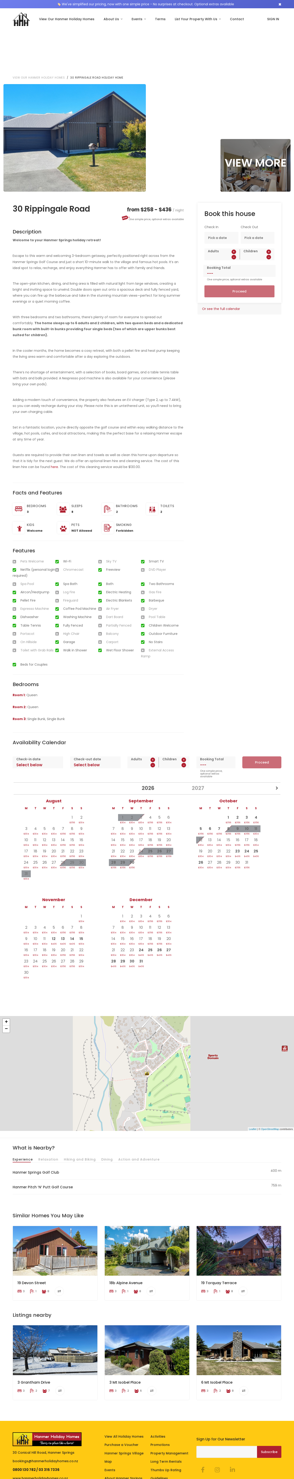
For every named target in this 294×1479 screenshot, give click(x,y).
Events (137, 19)
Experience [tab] (23, 1113)
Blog (154, 1441)
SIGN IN (273, 19)
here (54, 421)
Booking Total (219, 222)
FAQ (108, 1449)
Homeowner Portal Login (128, 1474)
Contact (237, 19)
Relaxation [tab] (48, 1113)
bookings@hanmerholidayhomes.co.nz (45, 1415)
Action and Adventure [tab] (139, 1113)
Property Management (169, 1407)
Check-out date (87, 713)
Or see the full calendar (221, 263)
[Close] (279, 4)
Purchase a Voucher (122, 1399)
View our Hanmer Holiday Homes (39, 32)
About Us (112, 19)
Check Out (249, 181)
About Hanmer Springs (123, 1432)
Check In (211, 181)
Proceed (239, 245)
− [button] (6, 983)
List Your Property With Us (196, 19)
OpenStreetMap (270, 1083)
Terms (160, 19)
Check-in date (28, 713)
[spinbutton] (222, 211)
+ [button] (6, 976)
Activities (157, 1390)
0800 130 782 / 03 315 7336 (36, 1424)
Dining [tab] (107, 1113)
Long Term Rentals (166, 1416)
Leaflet (253, 1083)
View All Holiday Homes (124, 1390)
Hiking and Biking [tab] (80, 1113)
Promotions (160, 1399)
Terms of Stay (24, 1473)
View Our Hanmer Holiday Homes (66, 19)
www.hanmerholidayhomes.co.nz (40, 1432)
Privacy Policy (50, 1473)
